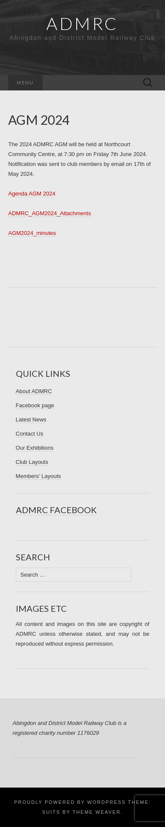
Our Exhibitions (35, 448)
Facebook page (35, 405)
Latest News (31, 419)
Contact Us (29, 433)
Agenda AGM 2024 (31, 193)
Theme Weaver (96, 812)
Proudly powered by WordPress (70, 802)
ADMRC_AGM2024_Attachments (49, 213)
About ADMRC (34, 391)
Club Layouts (32, 462)
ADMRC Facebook (56, 510)
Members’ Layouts (38, 476)
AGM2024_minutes (32, 233)
